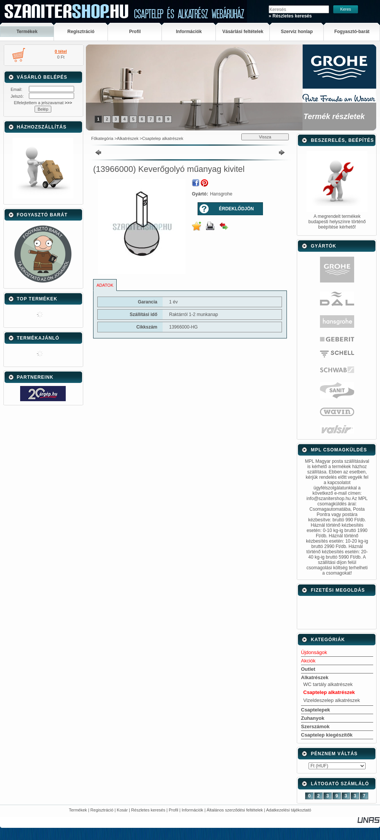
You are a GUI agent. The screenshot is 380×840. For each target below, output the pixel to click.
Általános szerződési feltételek (235, 810)
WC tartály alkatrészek (328, 684)
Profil (173, 810)
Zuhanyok (312, 718)
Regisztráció (102, 810)
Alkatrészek (128, 138)
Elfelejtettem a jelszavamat (43, 102)
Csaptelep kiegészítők (327, 735)
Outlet (308, 669)
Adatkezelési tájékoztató (288, 810)
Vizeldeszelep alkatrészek (331, 700)
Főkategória (102, 138)
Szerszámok (315, 726)
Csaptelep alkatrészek (162, 138)
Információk (192, 810)
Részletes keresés (148, 810)
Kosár (122, 810)
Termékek (78, 810)
